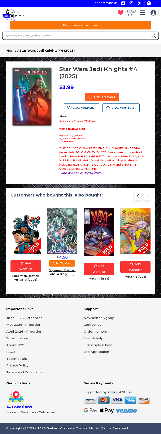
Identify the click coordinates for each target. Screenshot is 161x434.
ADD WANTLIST (121, 108)
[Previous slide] (138, 197)
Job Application (96, 352)
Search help (93, 338)
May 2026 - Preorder (23, 325)
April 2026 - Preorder (24, 331)
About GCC (15, 345)
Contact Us (92, 325)
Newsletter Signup (99, 318)
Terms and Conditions (24, 372)
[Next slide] (147, 197)
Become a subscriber (80, 25)
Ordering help (95, 331)
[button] (144, 14)
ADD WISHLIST (81, 108)
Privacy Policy (17, 365)
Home (11, 50)
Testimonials (16, 359)
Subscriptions (17, 338)
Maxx (92, 278)
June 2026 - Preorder (24, 318)
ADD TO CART (102, 97)
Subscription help (98, 345)
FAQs (10, 352)
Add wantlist (25, 266)
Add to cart (62, 263)
